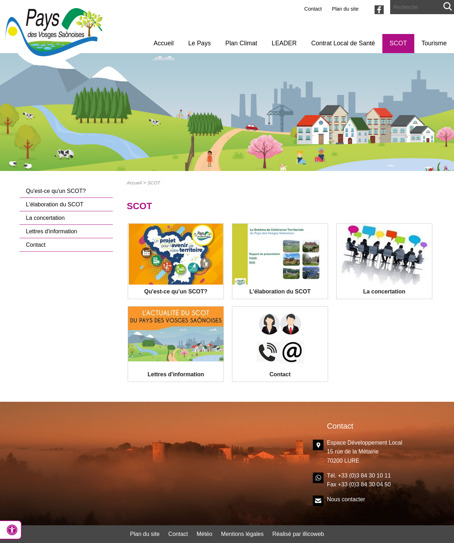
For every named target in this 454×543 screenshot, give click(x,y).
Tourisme (434, 43)
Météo (204, 534)
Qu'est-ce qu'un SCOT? (56, 191)
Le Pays (199, 43)
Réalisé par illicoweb (298, 534)
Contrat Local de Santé (343, 43)
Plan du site (345, 9)
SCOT (398, 43)
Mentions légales (242, 534)
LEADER (284, 43)
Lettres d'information (51, 231)
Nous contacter (346, 499)
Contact (313, 9)
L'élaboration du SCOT (54, 204)
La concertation (45, 218)
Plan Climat (241, 43)
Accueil (164, 43)
